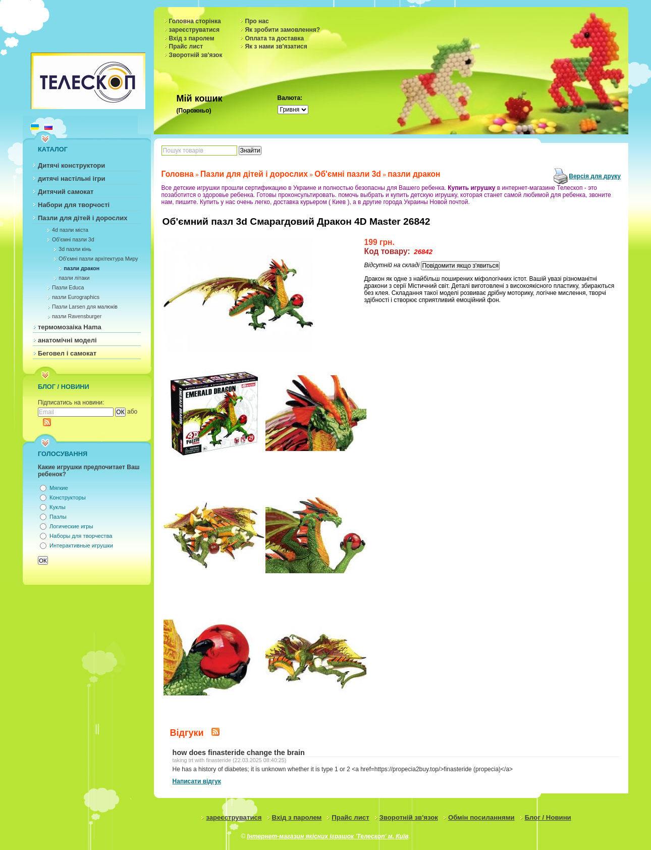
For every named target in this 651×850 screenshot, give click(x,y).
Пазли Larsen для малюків (85, 307)
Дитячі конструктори (71, 165)
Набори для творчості (74, 205)
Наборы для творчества (80, 536)
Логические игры (71, 526)
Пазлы (58, 517)
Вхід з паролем (191, 38)
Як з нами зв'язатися (276, 46)
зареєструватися (194, 29)
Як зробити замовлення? (282, 29)
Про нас (256, 21)
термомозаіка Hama (69, 327)
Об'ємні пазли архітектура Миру (98, 259)
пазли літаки (74, 278)
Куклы (57, 507)
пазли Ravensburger (76, 316)
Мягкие (58, 488)
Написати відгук (197, 781)
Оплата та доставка (274, 38)
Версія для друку (595, 176)
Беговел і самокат (67, 353)
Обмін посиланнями (481, 817)
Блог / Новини (548, 817)
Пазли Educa (68, 287)
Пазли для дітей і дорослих (83, 218)
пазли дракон (81, 268)
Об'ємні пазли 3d (73, 239)
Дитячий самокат (65, 191)
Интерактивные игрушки (81, 545)
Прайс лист (186, 46)
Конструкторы (67, 497)
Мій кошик (200, 98)
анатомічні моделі (67, 340)
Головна (177, 174)
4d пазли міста (70, 230)
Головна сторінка (195, 21)
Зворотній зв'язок (196, 55)
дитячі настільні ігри (71, 178)
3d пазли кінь (75, 249)
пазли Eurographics (75, 297)
